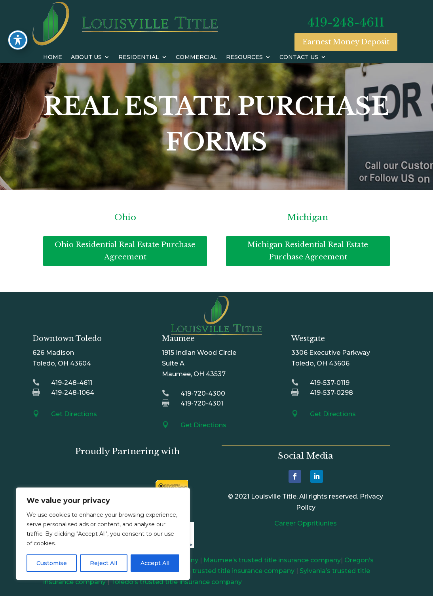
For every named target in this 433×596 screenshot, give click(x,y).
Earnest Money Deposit (345, 42)
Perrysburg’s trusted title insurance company (222, 571)
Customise (51, 563)
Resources (244, 57)
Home (52, 57)
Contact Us (298, 57)
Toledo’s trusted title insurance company (176, 582)
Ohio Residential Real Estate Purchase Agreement (125, 250)
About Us (86, 57)
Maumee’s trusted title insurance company (272, 560)
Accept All (155, 563)
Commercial (196, 57)
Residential (138, 57)
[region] (103, 533)
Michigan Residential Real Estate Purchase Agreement (307, 250)
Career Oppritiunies (305, 523)
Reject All (103, 563)
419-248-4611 (346, 22)
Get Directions (74, 414)
